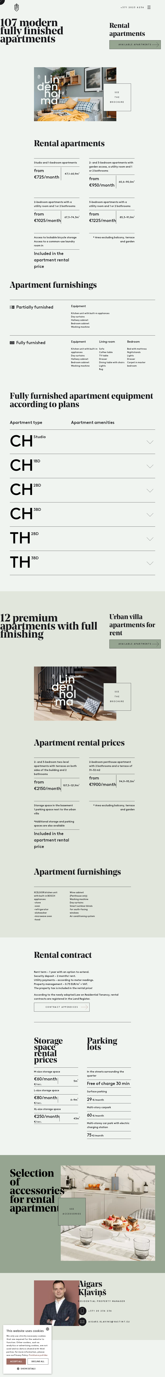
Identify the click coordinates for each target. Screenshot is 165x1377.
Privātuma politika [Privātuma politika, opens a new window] (38, 1355)
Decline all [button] (38, 1361)
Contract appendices (67, 1007)
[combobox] (47, 1329)
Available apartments (139, 44)
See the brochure (117, 97)
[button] (27, 1369)
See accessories (72, 1211)
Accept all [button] (16, 1361)
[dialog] (27, 1349)
